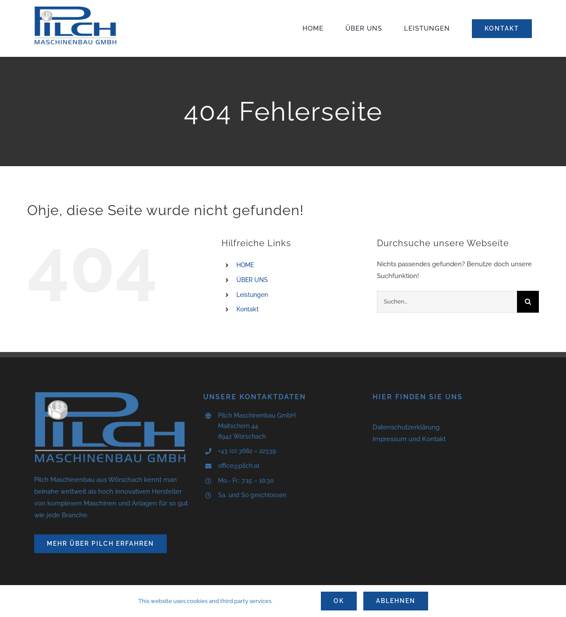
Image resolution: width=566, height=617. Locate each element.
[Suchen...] (447, 302)
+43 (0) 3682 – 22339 (247, 450)
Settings (294, 601)
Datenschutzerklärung (406, 427)
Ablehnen (395, 600)
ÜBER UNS (252, 279)
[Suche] (528, 302)
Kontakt (247, 309)
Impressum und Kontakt (409, 439)
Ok (339, 600)
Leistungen (252, 294)
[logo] (75, 10)
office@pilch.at (239, 465)
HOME (245, 264)
